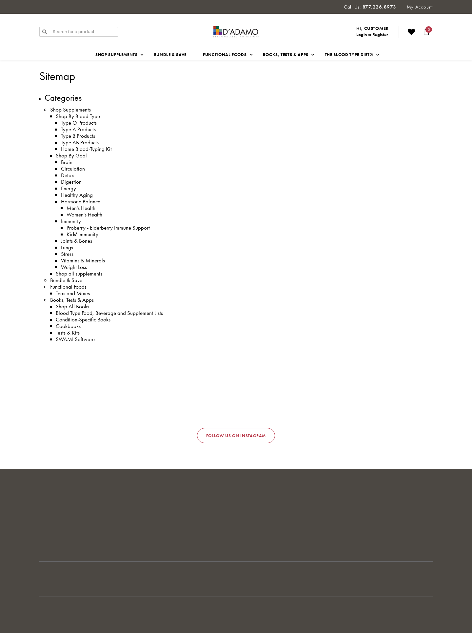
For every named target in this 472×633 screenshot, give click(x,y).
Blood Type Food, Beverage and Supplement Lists (109, 312)
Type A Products (78, 129)
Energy (68, 188)
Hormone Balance (80, 201)
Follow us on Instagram (236, 436)
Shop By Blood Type (78, 116)
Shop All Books (72, 306)
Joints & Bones (76, 240)
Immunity (71, 221)
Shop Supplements (70, 109)
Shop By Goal (71, 155)
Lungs (67, 247)
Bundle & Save (170, 54)
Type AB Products (80, 142)
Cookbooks (68, 326)
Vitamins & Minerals (83, 260)
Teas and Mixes (73, 293)
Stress (67, 253)
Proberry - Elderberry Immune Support (108, 227)
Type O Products (79, 122)
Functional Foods (68, 286)
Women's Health (84, 214)
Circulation (73, 168)
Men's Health (81, 208)
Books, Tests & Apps (72, 299)
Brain (66, 162)
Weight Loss (74, 267)
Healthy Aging (77, 194)
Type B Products (78, 135)
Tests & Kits (68, 332)
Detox (67, 175)
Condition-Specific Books (83, 319)
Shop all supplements (79, 273)
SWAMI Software (75, 339)
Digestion (71, 181)
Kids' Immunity (82, 234)
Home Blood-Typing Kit (86, 149)
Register (380, 34)
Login (361, 34)
